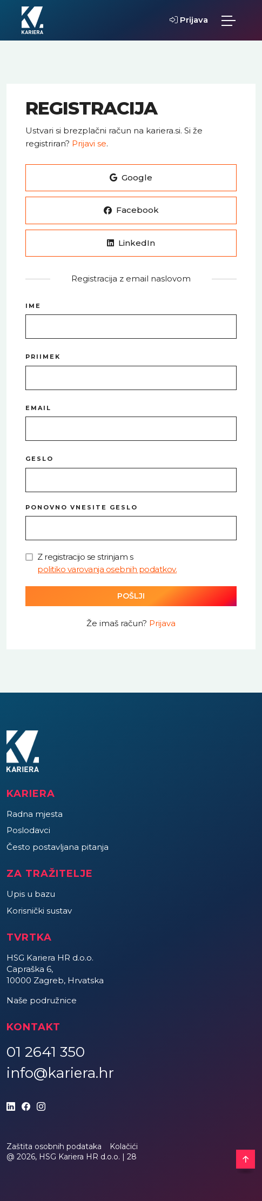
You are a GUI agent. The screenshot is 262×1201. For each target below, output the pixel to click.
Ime (33, 306)
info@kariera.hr (60, 1073)
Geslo (39, 458)
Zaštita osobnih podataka (54, 1146)
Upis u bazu (30, 894)
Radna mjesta (34, 814)
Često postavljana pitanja (57, 847)
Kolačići (124, 1146)
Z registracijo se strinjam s (107, 563)
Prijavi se (89, 143)
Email (38, 408)
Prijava (189, 20)
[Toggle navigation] (228, 20)
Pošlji (131, 596)
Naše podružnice (41, 1000)
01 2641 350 (45, 1052)
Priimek (43, 356)
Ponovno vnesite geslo (81, 507)
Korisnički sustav (39, 910)
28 (132, 1157)
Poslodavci (28, 830)
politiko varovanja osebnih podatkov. (107, 569)
